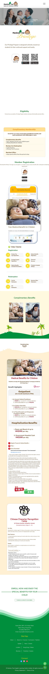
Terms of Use (30, 670)
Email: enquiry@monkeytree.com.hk (24, 632)
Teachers (37, 640)
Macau (32, 647)
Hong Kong (26, 647)
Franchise (25, 651)
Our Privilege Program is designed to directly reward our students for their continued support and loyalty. (22, 46)
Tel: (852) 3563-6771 (24, 630)
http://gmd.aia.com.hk (16, 452)
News (25, 643)
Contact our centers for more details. (25, 600)
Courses (25, 640)
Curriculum (31, 640)
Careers (31, 651)
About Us (19, 640)
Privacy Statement (20, 670)
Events (30, 643)
